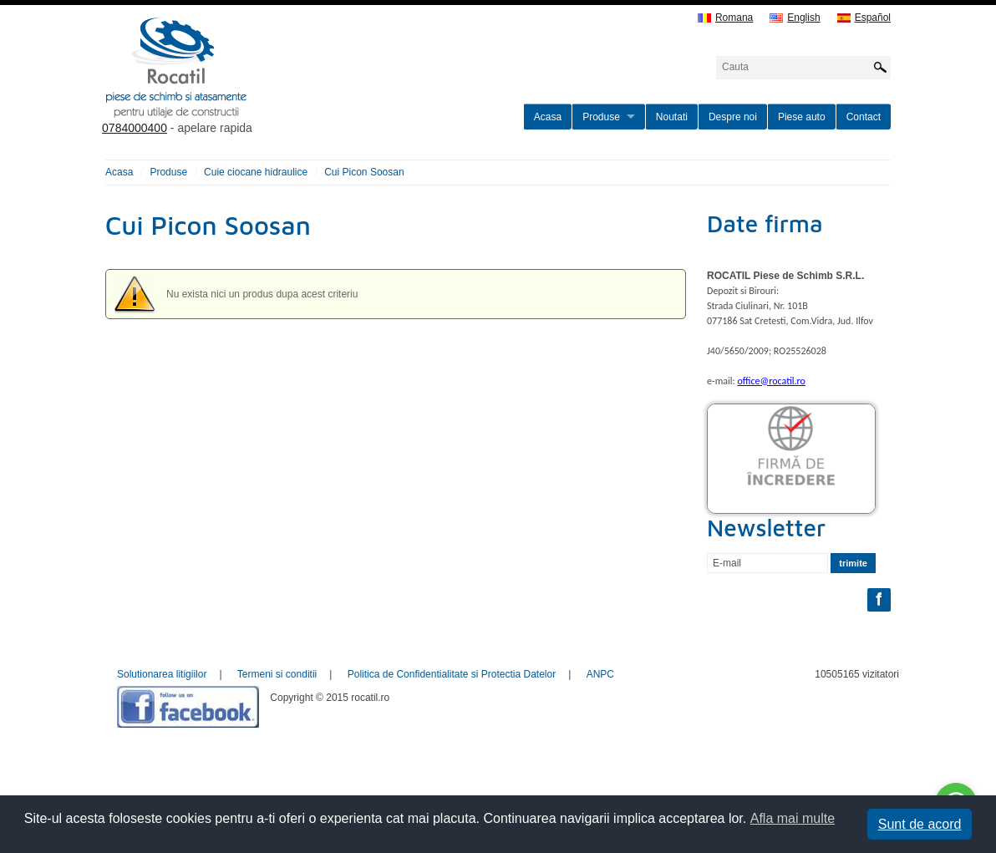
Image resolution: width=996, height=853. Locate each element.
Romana (725, 18)
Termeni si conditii (277, 674)
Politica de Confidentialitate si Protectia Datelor (452, 674)
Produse (601, 117)
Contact (863, 117)
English (795, 18)
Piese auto (802, 117)
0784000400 (134, 128)
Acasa (548, 117)
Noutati (672, 117)
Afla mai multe (792, 818)
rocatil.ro (260, 89)
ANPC (600, 674)
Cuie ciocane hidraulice (255, 172)
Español (864, 18)
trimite (853, 563)
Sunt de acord (920, 824)
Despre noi (733, 117)
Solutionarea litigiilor (161, 674)
